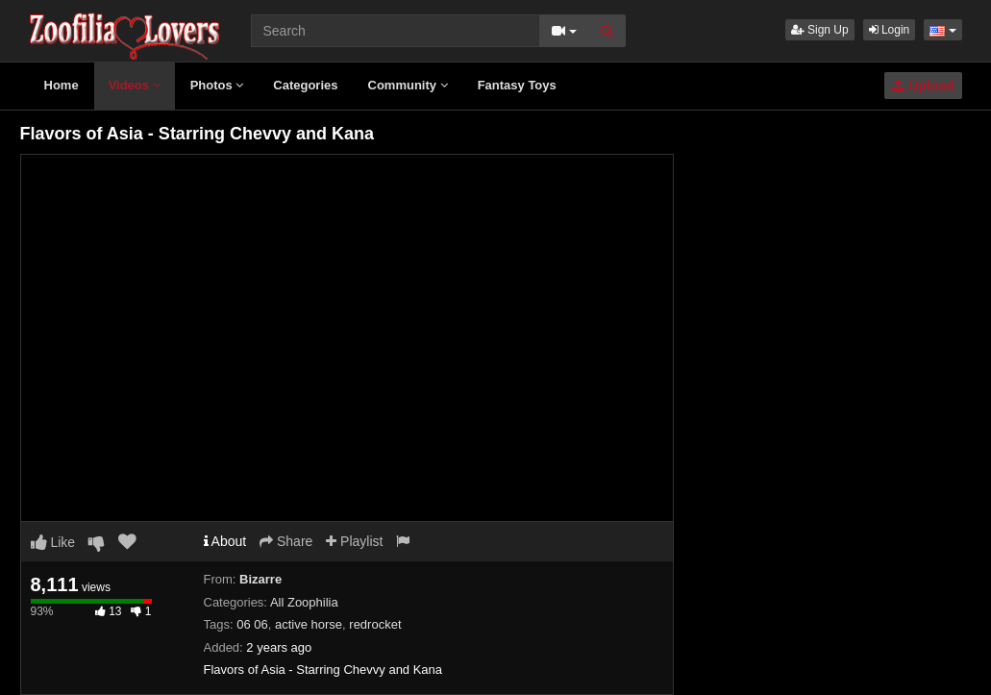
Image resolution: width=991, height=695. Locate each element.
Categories (305, 85)
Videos (135, 85)
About (225, 541)
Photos (217, 85)
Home (61, 85)
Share (286, 541)
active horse (308, 624)
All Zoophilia (304, 602)
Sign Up (820, 30)
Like (53, 542)
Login (889, 30)
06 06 (252, 624)
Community (408, 85)
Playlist (354, 541)
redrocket (375, 624)
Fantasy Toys (517, 85)
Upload (923, 85)
